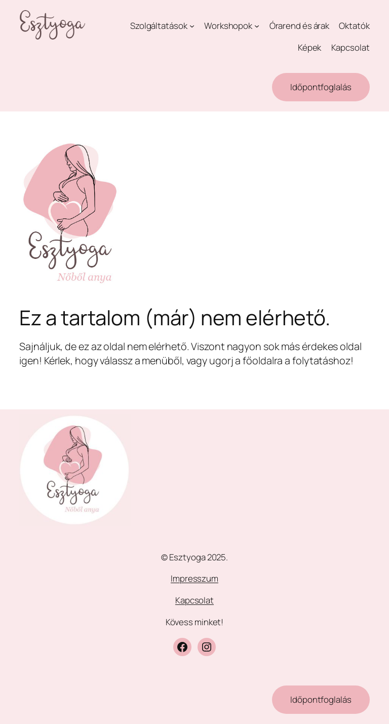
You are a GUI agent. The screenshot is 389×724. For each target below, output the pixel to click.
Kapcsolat (194, 600)
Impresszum (194, 578)
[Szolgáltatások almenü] (191, 25)
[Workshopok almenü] (256, 25)
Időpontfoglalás (321, 87)
